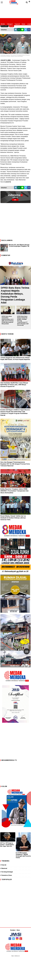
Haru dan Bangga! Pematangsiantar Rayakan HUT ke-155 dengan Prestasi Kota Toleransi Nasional (15, 464)
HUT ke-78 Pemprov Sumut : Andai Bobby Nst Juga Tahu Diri (7, 844)
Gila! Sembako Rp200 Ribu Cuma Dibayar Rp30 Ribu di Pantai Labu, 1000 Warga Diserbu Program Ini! (14, 384)
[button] (29, 1)
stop (11, 26)
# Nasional (3, 868)
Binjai (23, 24)
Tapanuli (17, 24)
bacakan (4, 26)
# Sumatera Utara (6, 875)
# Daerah (3, 865)
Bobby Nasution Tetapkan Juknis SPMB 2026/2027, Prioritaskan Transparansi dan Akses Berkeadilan (14, 490)
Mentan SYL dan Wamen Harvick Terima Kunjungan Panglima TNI (19, 245)
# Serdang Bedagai (6, 872)
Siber (18, 930)
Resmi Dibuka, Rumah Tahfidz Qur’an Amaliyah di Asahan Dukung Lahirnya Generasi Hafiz (13, 517)
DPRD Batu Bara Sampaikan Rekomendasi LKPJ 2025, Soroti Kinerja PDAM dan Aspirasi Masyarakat (7, 320)
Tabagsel (10, 24)
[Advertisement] (15, 9)
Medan (3, 24)
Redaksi (12, 930)
